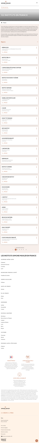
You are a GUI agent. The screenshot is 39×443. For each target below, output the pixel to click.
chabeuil (19, 262)
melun (19, 296)
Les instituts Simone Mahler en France (18, 256)
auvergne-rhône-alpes (7, 259)
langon (19, 320)
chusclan (19, 335)
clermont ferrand (19, 264)
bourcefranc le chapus (19, 318)
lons (19, 324)
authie (19, 305)
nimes (19, 337)
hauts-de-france (5, 286)
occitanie (3, 332)
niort (19, 326)
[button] (37, 2)
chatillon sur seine (19, 275)
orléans (19, 282)
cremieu (19, 266)
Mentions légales (4, 427)
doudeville (19, 307)
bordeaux (19, 316)
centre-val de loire (6, 279)
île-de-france (5, 293)
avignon (19, 346)
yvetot (19, 309)
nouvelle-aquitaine (6, 313)
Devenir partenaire (4, 420)
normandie (4, 302)
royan (19, 328)
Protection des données (5, 430)
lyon (19, 268)
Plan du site (3, 434)
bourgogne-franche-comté (9, 272)
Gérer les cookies (4, 431)
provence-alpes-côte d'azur (9, 343)
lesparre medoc (19, 322)
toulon (19, 348)
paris (19, 298)
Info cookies (3, 425)
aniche (19, 289)
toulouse (19, 339)
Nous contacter (4, 421)
